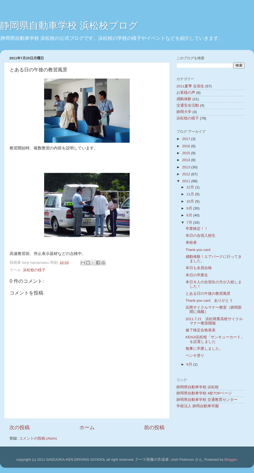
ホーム (87, 427)
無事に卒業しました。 (204, 349)
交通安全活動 (187, 105)
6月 (189, 364)
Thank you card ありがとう (209, 300)
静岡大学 (183, 112)
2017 (186, 139)
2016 (186, 146)
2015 (186, 153)
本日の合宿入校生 (200, 236)
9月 (189, 208)
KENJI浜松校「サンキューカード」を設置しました (215, 339)
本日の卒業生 (197, 275)
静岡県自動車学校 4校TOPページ (204, 393)
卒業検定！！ (197, 229)
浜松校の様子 (34, 270)
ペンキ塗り (195, 356)
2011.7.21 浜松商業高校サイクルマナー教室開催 (214, 321)
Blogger (230, 460)
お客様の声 (185, 93)
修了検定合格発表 (200, 330)
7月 (189, 222)
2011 (186, 181)
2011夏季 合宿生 (190, 86)
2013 (186, 167)
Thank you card (198, 250)
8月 (189, 215)
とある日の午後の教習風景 (208, 294)
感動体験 (183, 99)
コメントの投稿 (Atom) (38, 438)
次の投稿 (19, 427)
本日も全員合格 (199, 268)
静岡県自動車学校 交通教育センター (206, 400)
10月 (190, 201)
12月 (190, 187)
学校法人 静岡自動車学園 (197, 406)
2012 (186, 174)
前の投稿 (154, 427)
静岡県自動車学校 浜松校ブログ (69, 25)
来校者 (191, 243)
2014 (186, 160)
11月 (190, 194)
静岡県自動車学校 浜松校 (197, 387)
